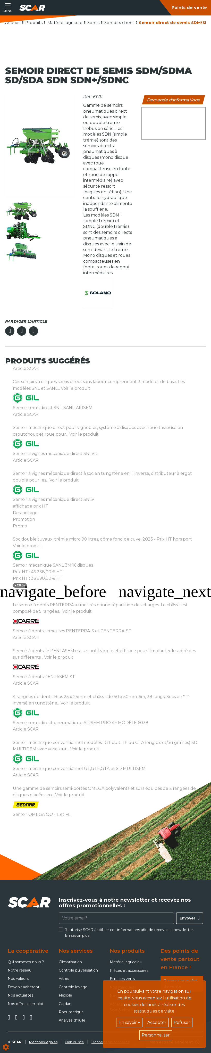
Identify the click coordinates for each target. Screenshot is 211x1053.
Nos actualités (20, 995)
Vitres (64, 978)
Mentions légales (43, 1042)
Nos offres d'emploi (25, 1003)
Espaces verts (122, 978)
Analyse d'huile (72, 1020)
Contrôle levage (73, 987)
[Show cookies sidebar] (6, 1047)
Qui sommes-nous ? (26, 962)
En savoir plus (77, 935)
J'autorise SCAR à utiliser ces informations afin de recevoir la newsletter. (129, 932)
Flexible (65, 995)
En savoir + (129, 1022)
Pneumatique (71, 1012)
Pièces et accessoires (129, 970)
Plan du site (74, 1042)
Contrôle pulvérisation (78, 970)
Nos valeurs (18, 978)
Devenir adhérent (23, 987)
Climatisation (70, 962)
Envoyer (187, 918)
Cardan (65, 1003)
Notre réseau (19, 970)
